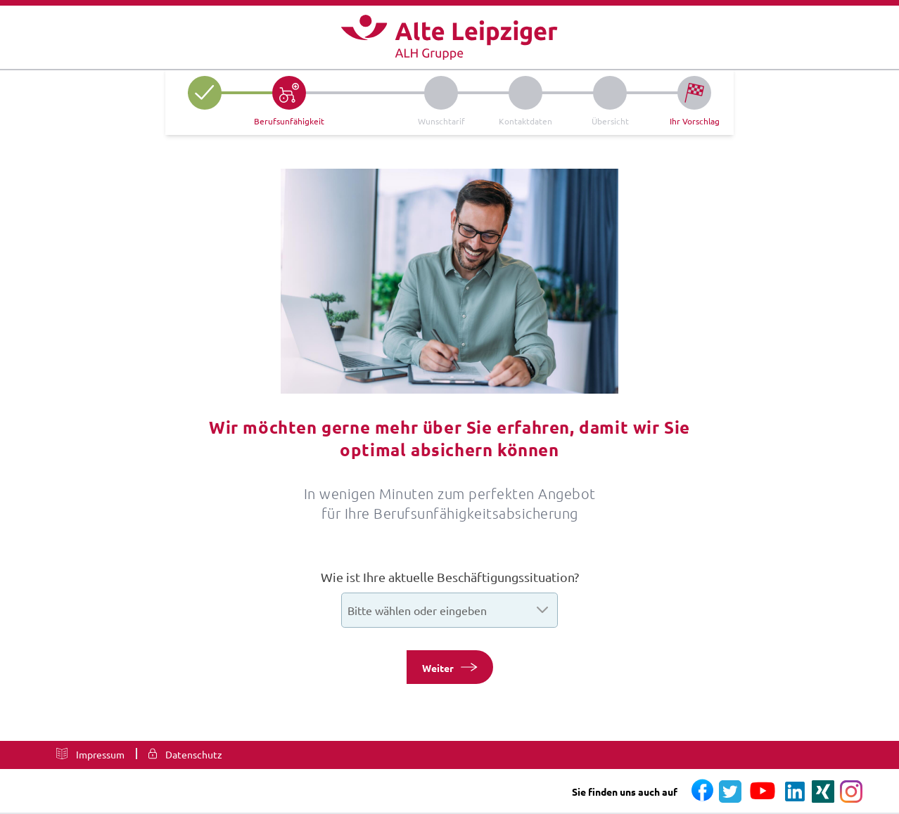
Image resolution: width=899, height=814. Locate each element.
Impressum (100, 754)
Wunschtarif (441, 121)
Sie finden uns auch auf (624, 791)
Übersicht (610, 121)
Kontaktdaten (525, 121)
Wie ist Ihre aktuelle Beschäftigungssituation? (450, 576)
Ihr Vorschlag (695, 121)
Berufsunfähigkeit (289, 121)
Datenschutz (193, 754)
